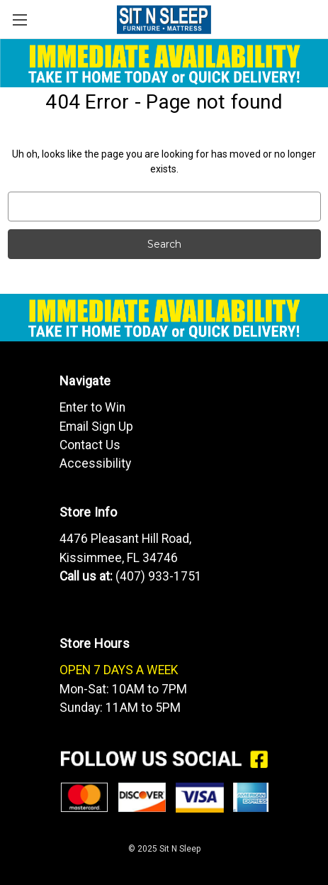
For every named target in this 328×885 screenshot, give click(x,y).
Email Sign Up (96, 426)
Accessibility (95, 463)
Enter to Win (92, 407)
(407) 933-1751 (158, 576)
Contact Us (90, 445)
